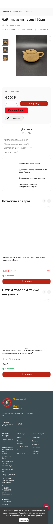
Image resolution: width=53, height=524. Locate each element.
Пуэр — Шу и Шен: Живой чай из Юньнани (8, 480)
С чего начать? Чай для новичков (7, 442)
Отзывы (35, 441)
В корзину (34, 103)
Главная (5, 11)
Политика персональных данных (7, 424)
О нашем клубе (22, 446)
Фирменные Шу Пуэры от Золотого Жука (7, 463)
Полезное (20, 450)
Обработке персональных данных (27, 515)
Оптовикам (36, 437)
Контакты (35, 444)
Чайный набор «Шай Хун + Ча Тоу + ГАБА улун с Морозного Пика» (23, 258)
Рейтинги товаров (35, 452)
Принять (24, 520)
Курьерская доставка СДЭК (16, 139)
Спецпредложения (8, 475)
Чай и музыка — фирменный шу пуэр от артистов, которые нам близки (7, 452)
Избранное (36, 448)
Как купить (21, 453)
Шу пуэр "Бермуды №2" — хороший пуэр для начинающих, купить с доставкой (22, 351)
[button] (44, 201)
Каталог (20, 437)
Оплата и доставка (20, 442)
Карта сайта (20, 424)
